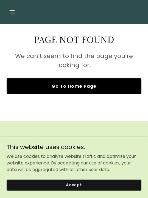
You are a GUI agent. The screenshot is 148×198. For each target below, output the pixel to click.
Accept (74, 185)
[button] (22, 12)
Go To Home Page (74, 86)
